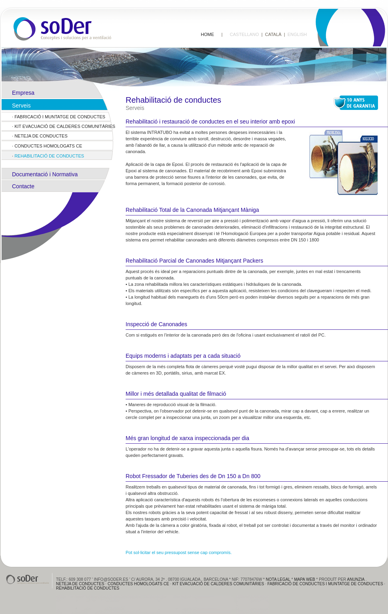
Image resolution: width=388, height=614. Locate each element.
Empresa (23, 93)
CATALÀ (273, 34)
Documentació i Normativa (45, 174)
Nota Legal (278, 579)
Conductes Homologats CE (48, 146)
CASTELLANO (244, 34)
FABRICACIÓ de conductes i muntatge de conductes (325, 584)
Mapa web (304, 579)
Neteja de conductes (41, 136)
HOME (207, 34)
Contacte (23, 186)
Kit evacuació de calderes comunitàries (64, 126)
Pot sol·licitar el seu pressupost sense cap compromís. (179, 552)
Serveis (21, 105)
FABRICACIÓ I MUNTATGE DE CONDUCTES (59, 116)
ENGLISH (297, 34)
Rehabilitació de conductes (49, 156)
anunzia (355, 579)
